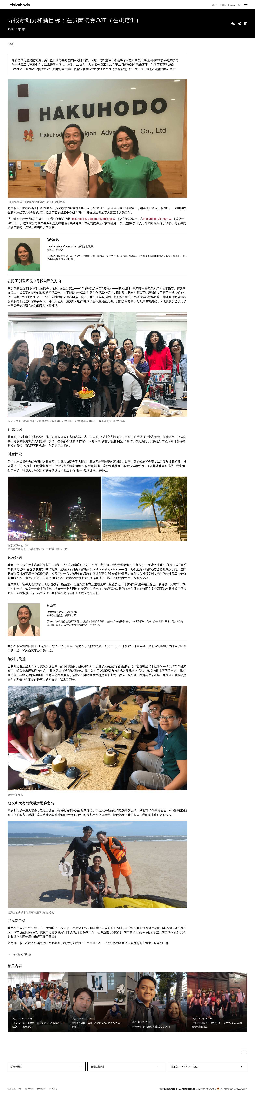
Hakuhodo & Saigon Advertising (91, 218)
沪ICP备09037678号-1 (206, 1089)
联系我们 (53, 1089)
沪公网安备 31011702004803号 (231, 1089)
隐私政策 (29, 1089)
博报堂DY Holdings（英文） (185, 1066)
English (231, 5)
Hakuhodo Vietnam (155, 218)
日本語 (223, 5)
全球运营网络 (98, 1066)
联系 (214, 5)
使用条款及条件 (14, 1089)
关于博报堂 (16, 1066)
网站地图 (41, 1089)
